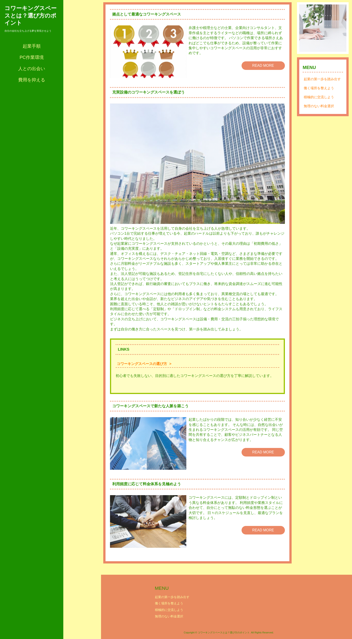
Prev (305, 28)
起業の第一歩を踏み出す (322, 79)
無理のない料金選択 (319, 106)
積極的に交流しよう (319, 97)
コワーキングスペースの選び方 (142, 364)
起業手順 (32, 46)
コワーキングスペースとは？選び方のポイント (30, 15)
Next (340, 28)
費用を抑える (31, 79)
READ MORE (263, 65)
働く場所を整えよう (319, 88)
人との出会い (31, 68)
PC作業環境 (32, 57)
